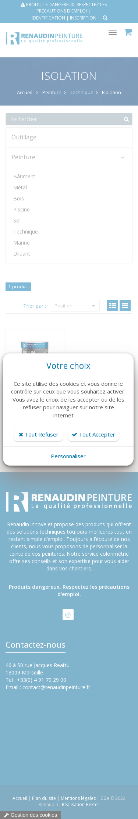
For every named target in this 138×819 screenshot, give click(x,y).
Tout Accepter (93, 434)
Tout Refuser (39, 434)
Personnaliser (68, 456)
